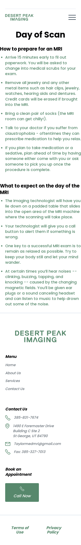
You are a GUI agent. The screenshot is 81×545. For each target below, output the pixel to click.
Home (10, 365)
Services (12, 381)
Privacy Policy (52, 530)
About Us (13, 373)
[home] (19, 17)
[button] (72, 17)
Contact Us (14, 389)
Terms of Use (19, 530)
